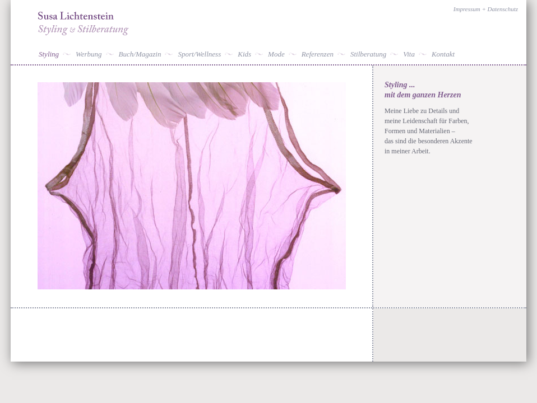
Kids (244, 54)
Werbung (88, 54)
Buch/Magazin (140, 54)
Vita (409, 54)
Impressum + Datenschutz (485, 9)
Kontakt (443, 54)
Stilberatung (368, 54)
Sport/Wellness (199, 54)
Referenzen (318, 54)
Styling (49, 54)
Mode (276, 54)
